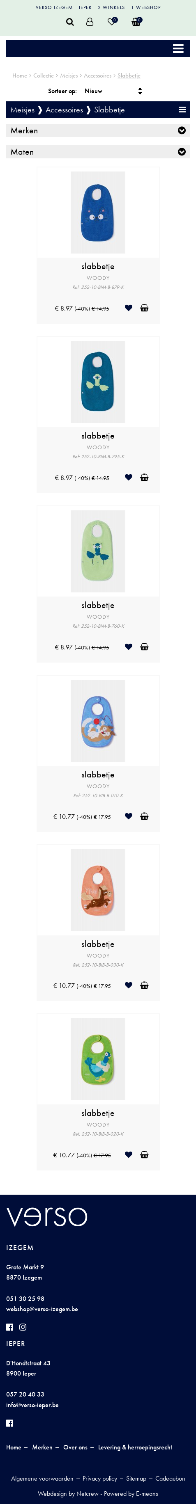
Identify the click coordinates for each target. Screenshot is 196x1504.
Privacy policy (100, 1478)
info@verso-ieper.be (32, 1405)
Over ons (75, 1447)
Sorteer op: (62, 91)
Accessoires (97, 75)
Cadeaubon (170, 1478)
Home (19, 75)
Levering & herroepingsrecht (135, 1447)
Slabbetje (129, 75)
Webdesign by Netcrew (68, 1493)
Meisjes (69, 75)
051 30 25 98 (25, 1298)
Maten (22, 152)
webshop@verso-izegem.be (42, 1309)
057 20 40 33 (25, 1394)
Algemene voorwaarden (42, 1478)
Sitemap (136, 1478)
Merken (24, 130)
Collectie (43, 75)
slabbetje (98, 266)
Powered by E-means (131, 1493)
